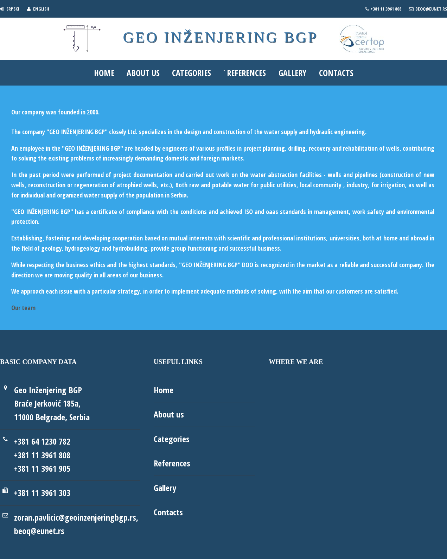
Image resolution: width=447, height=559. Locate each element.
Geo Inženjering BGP (220, 38)
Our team (23, 307)
